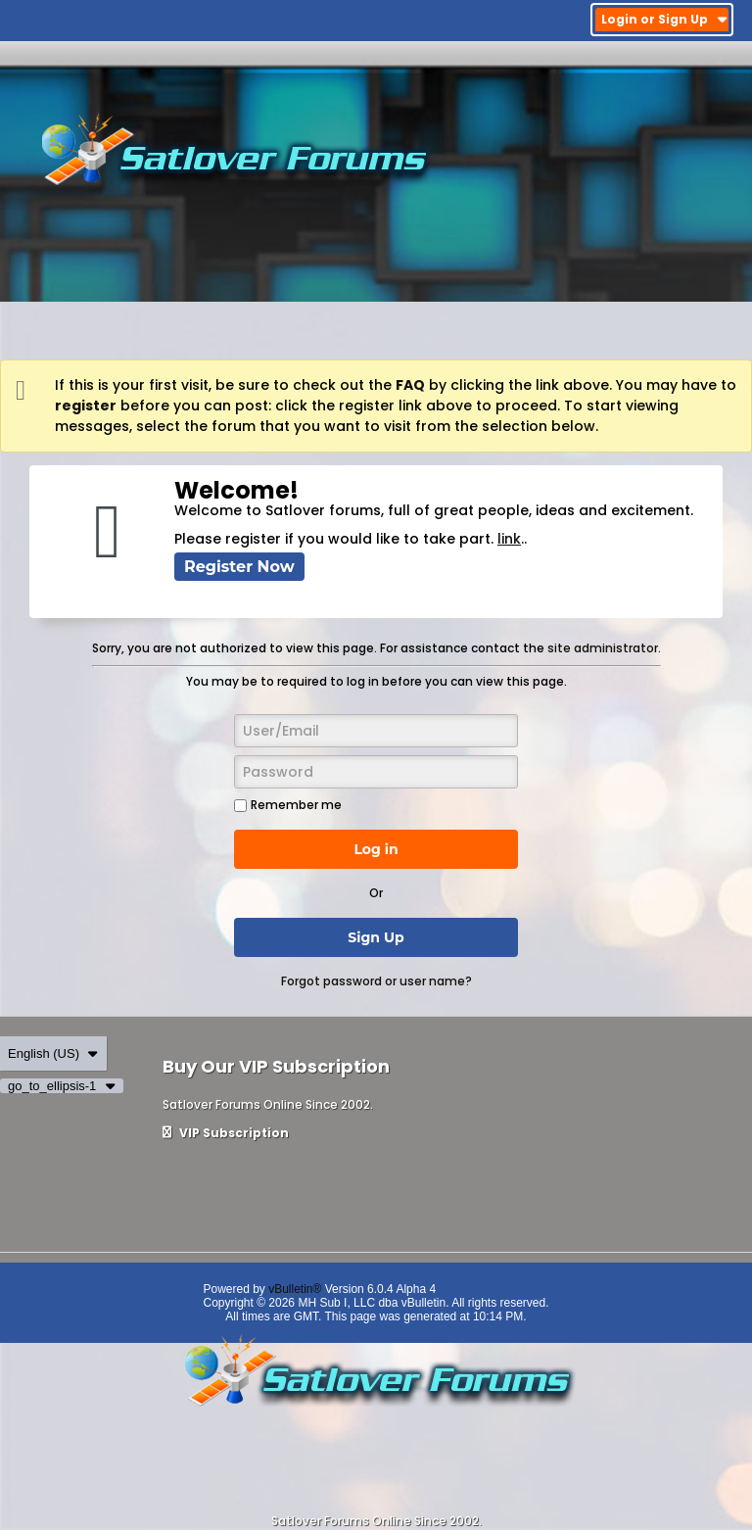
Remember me (288, 804)
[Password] (376, 772)
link (509, 539)
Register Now (239, 566)
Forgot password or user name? (376, 981)
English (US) (53, 1053)
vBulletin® (294, 1289)
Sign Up (375, 937)
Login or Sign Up (664, 19)
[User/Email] (376, 730)
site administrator (602, 648)
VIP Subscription (226, 1132)
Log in (375, 849)
